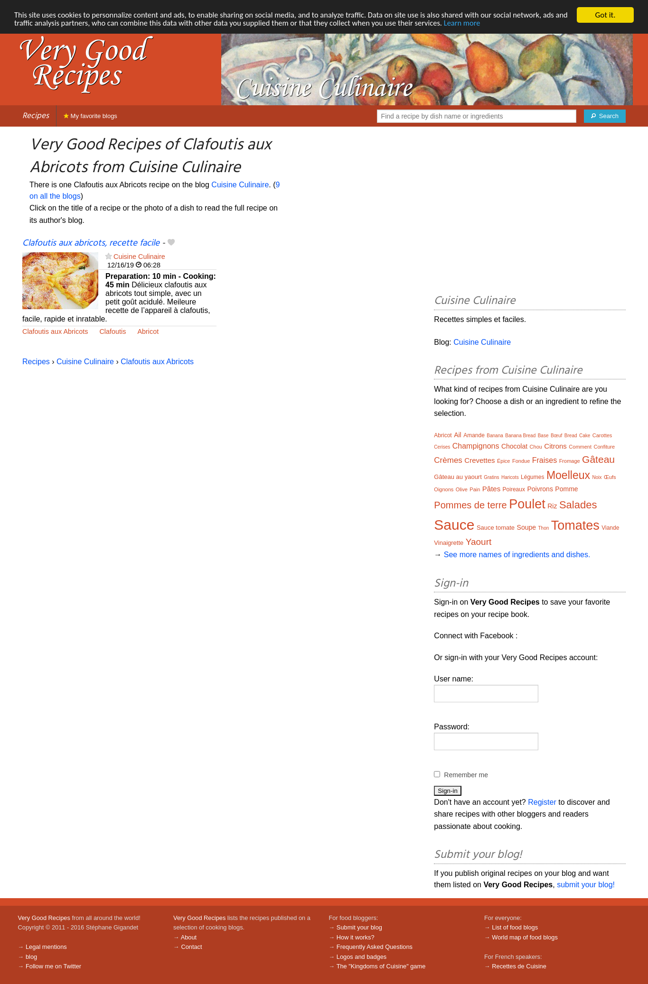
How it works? (356, 937)
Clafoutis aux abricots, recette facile (91, 243)
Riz (552, 506)
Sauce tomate (496, 527)
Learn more (490, 23)
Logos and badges (361, 956)
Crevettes (479, 460)
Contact (191, 946)
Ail (457, 435)
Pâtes (491, 489)
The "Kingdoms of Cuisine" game (381, 966)
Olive (462, 489)
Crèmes (448, 460)
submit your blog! (586, 885)
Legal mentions (46, 946)
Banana (495, 435)
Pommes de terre (470, 505)
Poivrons (540, 489)
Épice (503, 461)
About (189, 937)
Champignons (475, 446)
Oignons (443, 489)
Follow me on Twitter (53, 966)
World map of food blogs (524, 937)
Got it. (605, 15)
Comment (580, 447)
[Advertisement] (530, 212)
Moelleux (568, 475)
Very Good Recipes (44, 917)
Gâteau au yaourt (457, 476)
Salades (578, 505)
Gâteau (598, 459)
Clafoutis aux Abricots (55, 331)
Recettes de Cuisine (519, 966)
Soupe (526, 527)
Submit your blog (359, 927)
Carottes (602, 435)
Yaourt (479, 542)
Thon (543, 528)
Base (543, 435)
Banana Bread (520, 435)
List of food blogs (515, 927)
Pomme (566, 489)
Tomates (575, 525)
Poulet (527, 504)
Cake (584, 435)
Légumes (532, 477)
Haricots (510, 477)
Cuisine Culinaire (240, 185)
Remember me (466, 775)
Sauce (454, 525)
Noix (596, 477)
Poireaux (514, 489)
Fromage (569, 461)
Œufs (610, 477)
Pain (475, 489)
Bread (570, 435)
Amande (474, 435)
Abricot (148, 331)
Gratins (491, 477)
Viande (610, 527)
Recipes (35, 116)
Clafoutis (112, 331)
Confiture (604, 447)
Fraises (544, 460)
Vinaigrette (448, 542)
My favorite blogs (90, 116)
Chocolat (514, 446)
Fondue (521, 461)
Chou (536, 447)
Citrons (555, 446)
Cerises (442, 447)
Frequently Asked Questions (375, 946)
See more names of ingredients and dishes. (517, 555)
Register (542, 802)
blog (31, 956)
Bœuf (556, 435)
